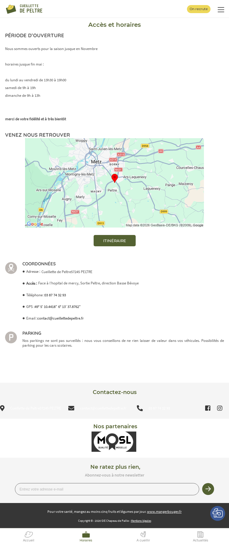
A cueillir (143, 540)
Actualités (200, 540)
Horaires (86, 540)
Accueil (28, 540)
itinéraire (114, 240)
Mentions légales (141, 521)
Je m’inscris (208, 489)
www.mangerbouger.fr (164, 511)
